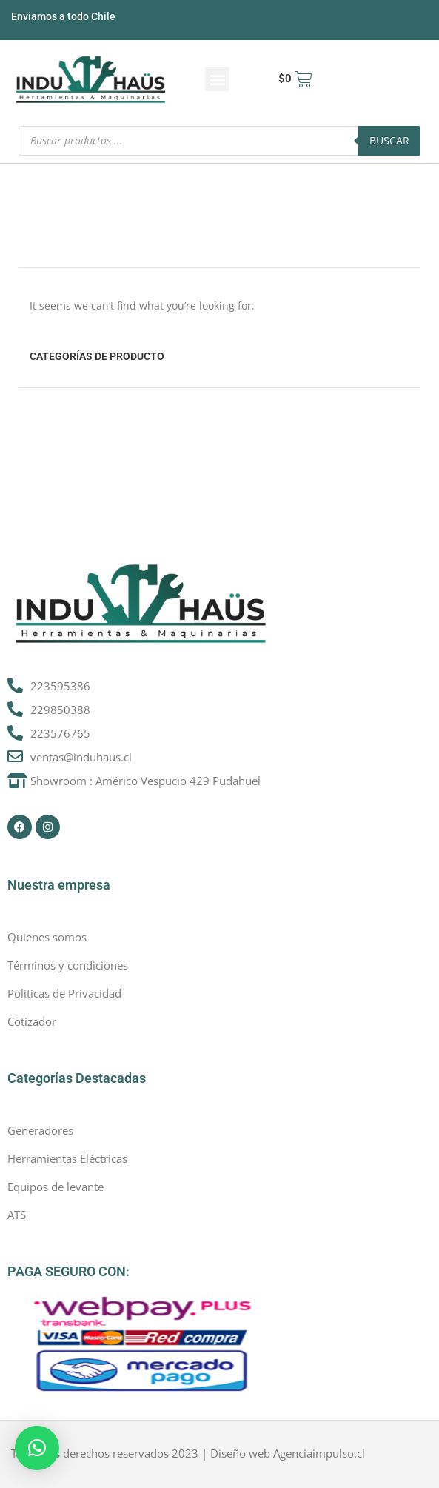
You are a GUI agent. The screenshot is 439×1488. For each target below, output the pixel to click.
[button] (217, 79)
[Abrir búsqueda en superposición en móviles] (219, 141)
